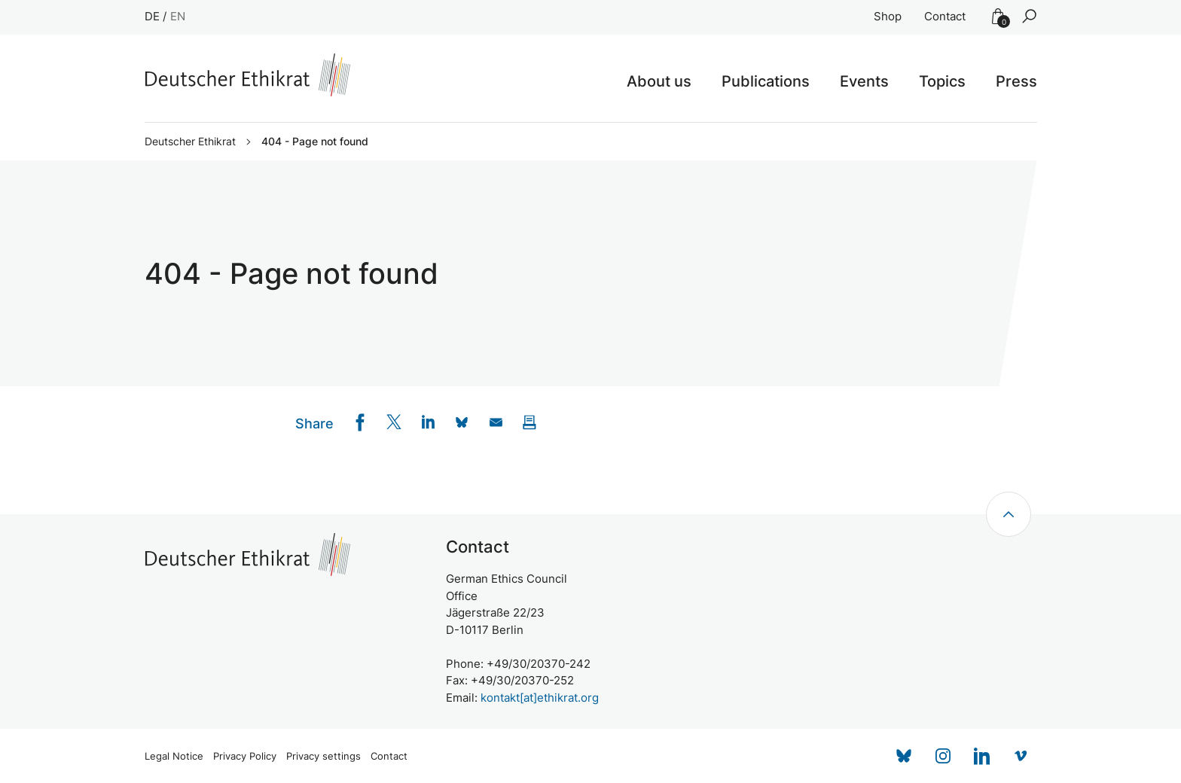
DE (152, 16)
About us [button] (659, 81)
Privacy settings (323, 756)
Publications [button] (766, 81)
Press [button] (1016, 81)
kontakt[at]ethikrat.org (540, 697)
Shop (888, 16)
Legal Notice (174, 756)
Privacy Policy (244, 756)
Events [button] (864, 81)
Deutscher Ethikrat (190, 141)
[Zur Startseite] (247, 74)
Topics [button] (942, 81)
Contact (945, 16)
